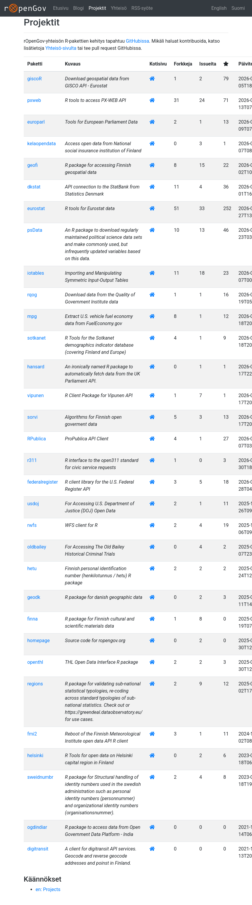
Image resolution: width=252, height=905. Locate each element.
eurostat (36, 208)
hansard (35, 367)
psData (34, 230)
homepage (38, 640)
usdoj (33, 503)
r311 (32, 460)
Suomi (238, 8)
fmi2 (32, 734)
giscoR (34, 78)
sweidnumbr (40, 777)
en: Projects (48, 889)
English (219, 8)
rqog (32, 295)
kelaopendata (41, 143)
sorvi (32, 417)
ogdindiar (37, 827)
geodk (33, 597)
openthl (35, 662)
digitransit (37, 849)
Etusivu (60, 8)
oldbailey (36, 547)
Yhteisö (119, 8)
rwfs (31, 525)
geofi (32, 165)
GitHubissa (137, 41)
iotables (35, 273)
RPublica (36, 439)
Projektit (97, 8)
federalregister (42, 482)
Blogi (78, 8)
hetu (31, 568)
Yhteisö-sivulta (60, 48)
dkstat (34, 187)
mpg (32, 316)
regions (35, 684)
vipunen (35, 395)
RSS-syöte (142, 8)
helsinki (35, 755)
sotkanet (36, 338)
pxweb (34, 100)
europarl (36, 122)
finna (32, 619)
